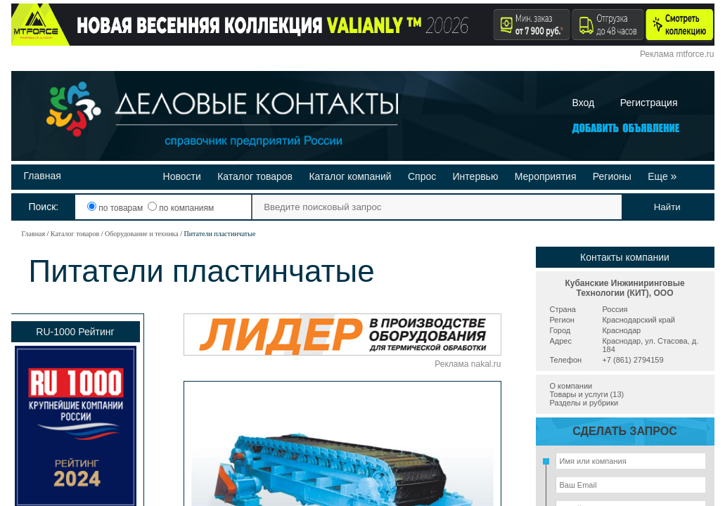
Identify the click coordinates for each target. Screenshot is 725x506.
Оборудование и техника (142, 234)
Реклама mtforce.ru (677, 54)
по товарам (116, 208)
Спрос (422, 176)
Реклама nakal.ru (468, 364)
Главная (42, 175)
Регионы (612, 176)
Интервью (476, 176)
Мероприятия (546, 176)
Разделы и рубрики (584, 402)
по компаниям (181, 208)
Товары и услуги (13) (587, 394)
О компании (571, 386)
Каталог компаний (350, 176)
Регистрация (649, 102)
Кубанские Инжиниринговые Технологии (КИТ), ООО (624, 288)
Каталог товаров (255, 176)
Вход (583, 102)
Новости (182, 176)
